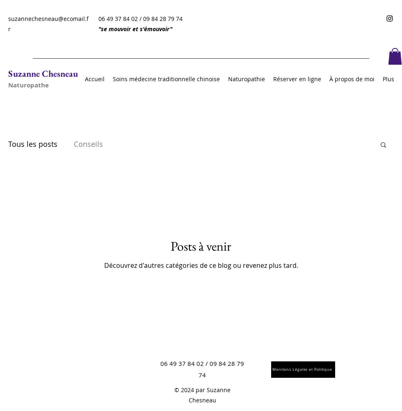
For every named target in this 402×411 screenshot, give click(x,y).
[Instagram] (390, 18)
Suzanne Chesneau (43, 74)
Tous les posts (32, 144)
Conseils (88, 144)
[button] (395, 56)
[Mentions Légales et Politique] (303, 369)
